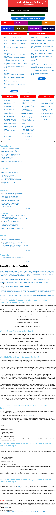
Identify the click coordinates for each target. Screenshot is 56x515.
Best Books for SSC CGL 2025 (7, 236)
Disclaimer (20, 510)
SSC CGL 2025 (13, 293)
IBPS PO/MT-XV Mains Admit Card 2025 (9, 170)
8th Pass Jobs (2, 284)
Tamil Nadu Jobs (3, 274)
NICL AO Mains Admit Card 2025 (8, 182)
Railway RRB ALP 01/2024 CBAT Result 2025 (10, 150)
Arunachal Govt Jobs (9, 269)
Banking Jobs (34, 23)
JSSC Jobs (16, 279)
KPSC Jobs (20, 279)
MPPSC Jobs (36, 279)
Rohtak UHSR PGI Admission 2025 (8, 221)
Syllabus (3, 234)
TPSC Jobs (14, 280)
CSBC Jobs (41, 278)
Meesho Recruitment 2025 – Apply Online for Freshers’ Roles (13, 257)
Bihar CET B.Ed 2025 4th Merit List (8, 215)
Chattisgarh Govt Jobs (37, 269)
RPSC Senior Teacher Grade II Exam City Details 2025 (12, 160)
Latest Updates (17, 7)
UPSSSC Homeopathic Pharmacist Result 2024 (11, 153)
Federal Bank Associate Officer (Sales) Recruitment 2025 (12, 256)
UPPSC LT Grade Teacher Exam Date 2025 (10, 152)
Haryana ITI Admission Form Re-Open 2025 (10, 220)
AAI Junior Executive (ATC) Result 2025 (9, 154)
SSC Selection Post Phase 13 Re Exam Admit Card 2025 (12, 178)
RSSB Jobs (10, 280)
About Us (11, 510)
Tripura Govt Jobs (52, 272)
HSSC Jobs (12, 279)
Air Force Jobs (34, 28)
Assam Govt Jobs (17, 269)
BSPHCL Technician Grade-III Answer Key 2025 (11, 202)
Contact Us (6, 505)
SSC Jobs (2, 288)
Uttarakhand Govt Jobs (16, 274)
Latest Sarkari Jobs (14, 33)
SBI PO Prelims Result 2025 (7, 156)
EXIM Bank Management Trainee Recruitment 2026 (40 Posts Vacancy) (28, 126)
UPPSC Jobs (35, 280)
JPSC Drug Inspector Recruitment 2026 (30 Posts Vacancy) (15, 47)
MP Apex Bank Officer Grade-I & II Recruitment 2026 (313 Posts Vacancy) (10, 127)
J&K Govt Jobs (27, 271)
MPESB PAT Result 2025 (6, 157)
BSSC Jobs (32, 278)
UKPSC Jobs (19, 280)
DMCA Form (44, 510)
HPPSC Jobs (2, 279)
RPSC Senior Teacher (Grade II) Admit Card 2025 (11, 171)
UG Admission (29, 293)
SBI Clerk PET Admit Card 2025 (8, 174)
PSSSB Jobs (50, 279)
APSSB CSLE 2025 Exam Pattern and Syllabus (11, 238)
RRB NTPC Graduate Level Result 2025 (9, 159)
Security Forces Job (41, 290)
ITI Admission (24, 293)
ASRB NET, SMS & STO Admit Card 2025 (9, 177)
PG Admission (35, 293)
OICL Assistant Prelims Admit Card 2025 (9, 172)
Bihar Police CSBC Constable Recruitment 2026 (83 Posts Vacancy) (9, 109)
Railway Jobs (29, 290)
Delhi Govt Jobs (45, 269)
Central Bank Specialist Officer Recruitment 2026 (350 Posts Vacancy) (28, 121)
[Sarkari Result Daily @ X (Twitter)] (20, 507)
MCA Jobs (27, 284)
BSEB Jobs (28, 278)
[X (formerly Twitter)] (42, 1)
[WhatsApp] (45, 1)
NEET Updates (7, 293)
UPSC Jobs (40, 280)
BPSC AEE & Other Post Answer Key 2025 (10, 203)
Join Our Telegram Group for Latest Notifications (28, 18)
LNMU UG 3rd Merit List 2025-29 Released (10, 223)
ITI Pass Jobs (48, 23)
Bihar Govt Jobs (23, 269)
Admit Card (13, 10)
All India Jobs (28, 96)
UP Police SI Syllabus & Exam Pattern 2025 (10, 239)
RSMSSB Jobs (5, 280)
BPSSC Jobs (23, 278)
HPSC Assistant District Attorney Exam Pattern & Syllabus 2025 (14, 241)
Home (12, 7)
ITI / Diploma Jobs (21, 284)
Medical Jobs (11, 290)
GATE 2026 (2, 293)
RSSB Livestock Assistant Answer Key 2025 (10, 199)
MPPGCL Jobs (31, 279)
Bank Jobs (35, 288)
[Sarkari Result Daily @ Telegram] (6, 507)
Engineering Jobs (45, 288)
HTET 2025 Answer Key (6, 205)
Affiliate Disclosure (38, 510)
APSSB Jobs (13, 278)
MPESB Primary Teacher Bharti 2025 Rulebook (11, 246)
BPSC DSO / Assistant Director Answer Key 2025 (11, 200)
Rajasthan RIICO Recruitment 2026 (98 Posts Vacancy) (14, 77)
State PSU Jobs (3, 278)
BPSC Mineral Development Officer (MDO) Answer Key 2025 (13, 192)
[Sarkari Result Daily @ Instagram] (21, 508)
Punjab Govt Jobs (28, 272)
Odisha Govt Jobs (13, 272)
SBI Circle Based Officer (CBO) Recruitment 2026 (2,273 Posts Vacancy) (28, 106)
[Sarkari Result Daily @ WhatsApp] (35, 507)
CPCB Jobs (36, 278)
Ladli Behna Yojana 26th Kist (45, 115)
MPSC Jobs (41, 279)
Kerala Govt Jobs (39, 271)
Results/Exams (35, 7)
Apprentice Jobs (21, 28)
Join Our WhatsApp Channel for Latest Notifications (28, 15)
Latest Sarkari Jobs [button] (26, 8)
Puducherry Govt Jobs (21, 272)
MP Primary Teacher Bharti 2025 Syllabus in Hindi (11, 245)
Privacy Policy (24, 510)
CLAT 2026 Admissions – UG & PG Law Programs (11, 224)
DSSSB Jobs (45, 278)
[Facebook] (42, 3)
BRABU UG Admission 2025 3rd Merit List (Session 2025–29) (13, 214)
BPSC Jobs (18, 278)
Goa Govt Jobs (51, 269)
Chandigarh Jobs (30, 269)
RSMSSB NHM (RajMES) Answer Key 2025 (10, 196)
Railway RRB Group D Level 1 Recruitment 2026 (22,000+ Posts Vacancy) (28, 110)
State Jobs (9, 96)
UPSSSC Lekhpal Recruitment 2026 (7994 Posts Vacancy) (15, 84)
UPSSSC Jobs (45, 280)
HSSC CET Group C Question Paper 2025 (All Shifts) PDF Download (15, 243)
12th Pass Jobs (20, 23)
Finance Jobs (51, 288)
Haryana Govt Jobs (10, 271)
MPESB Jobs (25, 279)
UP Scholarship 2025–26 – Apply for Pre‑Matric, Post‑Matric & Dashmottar (46, 110)
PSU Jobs (24, 290)
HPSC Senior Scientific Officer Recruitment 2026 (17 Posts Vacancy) (9, 131)
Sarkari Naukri (20, 484)
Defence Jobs (39, 288)
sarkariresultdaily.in (29, 413)
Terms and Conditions (31, 510)
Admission (4, 212)
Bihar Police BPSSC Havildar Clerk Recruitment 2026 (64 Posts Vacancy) (10, 116)
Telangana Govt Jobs (44, 272)
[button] (30, 8)
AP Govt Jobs (2, 269)
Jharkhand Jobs (33, 271)
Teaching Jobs (7, 28)
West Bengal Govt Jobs (25, 274)
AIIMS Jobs (11, 288)
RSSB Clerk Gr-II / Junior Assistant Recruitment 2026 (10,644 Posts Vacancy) (10, 120)
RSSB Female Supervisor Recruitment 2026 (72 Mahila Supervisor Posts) (9, 102)
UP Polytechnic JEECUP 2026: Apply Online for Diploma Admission (14, 149)
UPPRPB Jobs (30, 280)
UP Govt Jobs (9, 274)
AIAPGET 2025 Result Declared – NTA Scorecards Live (12, 227)
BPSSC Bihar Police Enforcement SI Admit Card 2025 (12, 180)
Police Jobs (20, 290)
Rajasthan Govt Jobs (36, 272)
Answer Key (4, 190)
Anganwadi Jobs (23, 288)
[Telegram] (44, 1)
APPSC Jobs (8, 278)
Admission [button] (19, 10)
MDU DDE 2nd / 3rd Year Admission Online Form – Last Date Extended (15, 217)
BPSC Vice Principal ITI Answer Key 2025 (10, 195)
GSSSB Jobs (50, 278)
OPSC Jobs (46, 279)
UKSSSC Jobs (24, 280)
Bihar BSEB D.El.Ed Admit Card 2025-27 (9, 181)
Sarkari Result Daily (28, 2)
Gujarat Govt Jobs (3, 271)
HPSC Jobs (7, 279)
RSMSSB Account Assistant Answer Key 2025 (10, 198)
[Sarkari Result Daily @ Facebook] (7, 508)
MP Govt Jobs (7, 23)
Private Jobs (5, 254)
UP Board (40, 293)
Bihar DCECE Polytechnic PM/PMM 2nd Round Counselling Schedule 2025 (16, 218)
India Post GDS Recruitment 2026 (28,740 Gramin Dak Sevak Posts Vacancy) (28, 102)
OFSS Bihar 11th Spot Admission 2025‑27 (10, 225)
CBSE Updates (18, 293)
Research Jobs (34, 290)
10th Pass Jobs (9, 284)
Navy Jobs (16, 290)
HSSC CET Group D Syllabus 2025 (8, 242)
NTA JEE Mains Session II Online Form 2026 (39, 43)
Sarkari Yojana (26, 10)
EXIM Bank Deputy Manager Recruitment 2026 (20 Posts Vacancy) (27, 114)
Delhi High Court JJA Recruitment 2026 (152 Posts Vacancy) (15, 43)
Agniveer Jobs (6, 288)
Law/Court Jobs (5, 290)
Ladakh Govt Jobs (46, 271)
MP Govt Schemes (48, 28)
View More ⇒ (14, 91)
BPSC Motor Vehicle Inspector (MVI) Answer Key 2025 (12, 193)
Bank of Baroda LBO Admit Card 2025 (9, 175)
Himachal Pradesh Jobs (19, 271)
